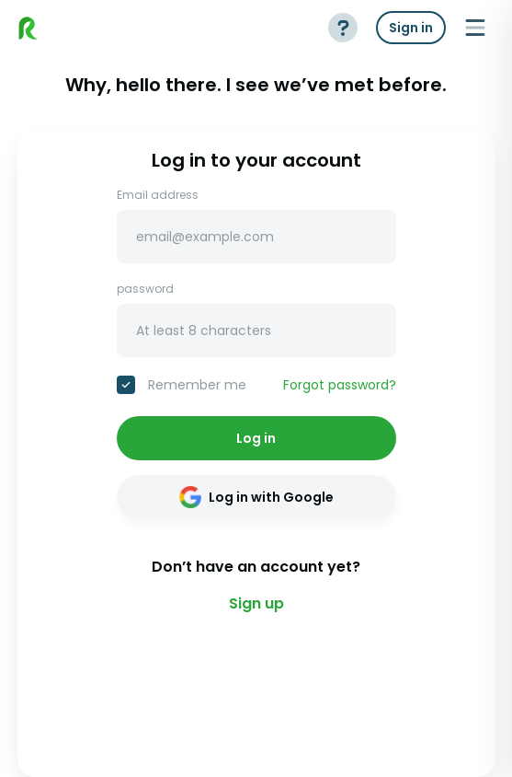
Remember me (197, 385)
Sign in (411, 27)
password (145, 289)
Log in (256, 438)
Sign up (256, 603)
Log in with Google (256, 497)
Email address (158, 195)
